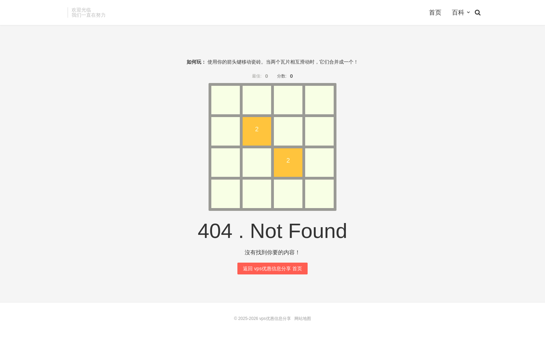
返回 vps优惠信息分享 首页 (272, 268)
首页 (435, 12)
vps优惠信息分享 (275, 318)
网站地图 (302, 318)
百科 (458, 12)
